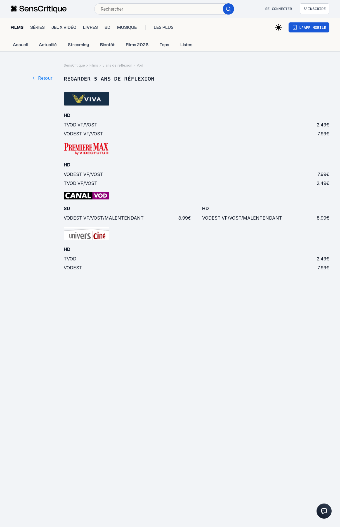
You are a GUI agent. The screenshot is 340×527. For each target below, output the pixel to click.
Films (93, 65)
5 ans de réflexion (117, 65)
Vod (140, 65)
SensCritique (74, 65)
